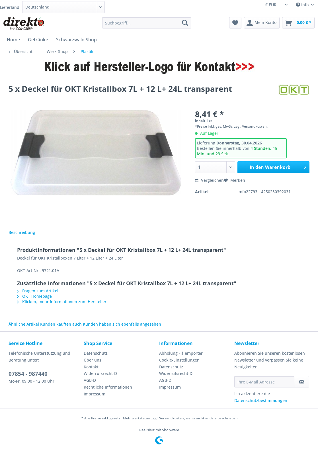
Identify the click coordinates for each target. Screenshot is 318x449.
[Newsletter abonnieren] (301, 381)
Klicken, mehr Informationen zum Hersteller (61, 301)
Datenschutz (96, 353)
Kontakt (91, 367)
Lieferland (9, 7)
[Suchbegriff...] (146, 22)
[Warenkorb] (298, 22)
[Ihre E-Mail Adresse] (264, 381)
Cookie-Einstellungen (179, 360)
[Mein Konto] (262, 22)
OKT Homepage (34, 296)
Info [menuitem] (303, 4)
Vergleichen (209, 180)
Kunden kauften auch (61, 324)
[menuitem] (146, 25)
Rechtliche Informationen (108, 387)
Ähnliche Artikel (24, 324)
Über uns (92, 360)
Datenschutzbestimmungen (260, 400)
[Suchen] (185, 22)
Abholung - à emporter (181, 353)
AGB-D (90, 380)
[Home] (13, 39)
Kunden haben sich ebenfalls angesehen (122, 324)
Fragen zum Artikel (37, 290)
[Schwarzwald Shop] (76, 39)
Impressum (94, 394)
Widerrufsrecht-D (100, 373)
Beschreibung (22, 232)
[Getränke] (38, 39)
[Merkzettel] (235, 22)
